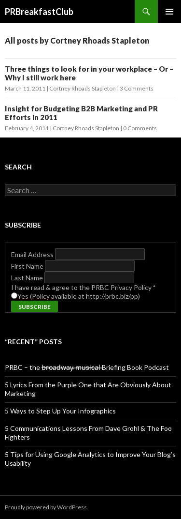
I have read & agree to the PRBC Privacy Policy (83, 287)
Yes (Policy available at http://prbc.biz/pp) (78, 296)
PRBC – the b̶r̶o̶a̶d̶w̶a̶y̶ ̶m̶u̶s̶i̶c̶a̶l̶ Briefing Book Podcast (87, 367)
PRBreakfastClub (39, 11)
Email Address (33, 254)
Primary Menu (169, 11)
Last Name (27, 278)
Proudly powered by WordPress (46, 507)
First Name (28, 266)
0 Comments (140, 128)
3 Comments (136, 88)
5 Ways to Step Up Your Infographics (60, 411)
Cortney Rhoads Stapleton (82, 88)
